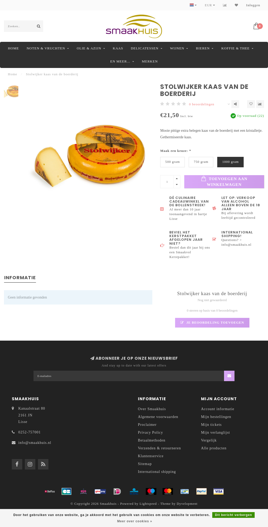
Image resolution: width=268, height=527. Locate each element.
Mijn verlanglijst (215, 432)
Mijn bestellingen (216, 417)
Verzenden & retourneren (159, 448)
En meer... (120, 61)
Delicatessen (145, 48)
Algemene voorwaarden (158, 417)
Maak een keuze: (175, 151)
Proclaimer (147, 425)
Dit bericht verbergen (233, 515)
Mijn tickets (211, 425)
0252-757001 (29, 432)
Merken (150, 61)
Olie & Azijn (89, 48)
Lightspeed (148, 504)
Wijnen (177, 48)
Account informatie (217, 409)
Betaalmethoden (151, 440)
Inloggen (253, 5)
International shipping (157, 472)
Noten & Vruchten (46, 48)
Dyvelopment (187, 504)
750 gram (201, 162)
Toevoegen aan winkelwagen (224, 181)
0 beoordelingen (201, 104)
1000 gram (230, 162)
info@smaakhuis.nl (34, 443)
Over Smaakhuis (152, 409)
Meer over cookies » (134, 521)
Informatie (20, 277)
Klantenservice (151, 456)
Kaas (118, 48)
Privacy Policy (150, 432)
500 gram (172, 162)
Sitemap (145, 464)
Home (13, 48)
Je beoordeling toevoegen (212, 322)
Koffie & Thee (235, 48)
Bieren (203, 48)
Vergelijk (209, 440)
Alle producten (214, 448)
